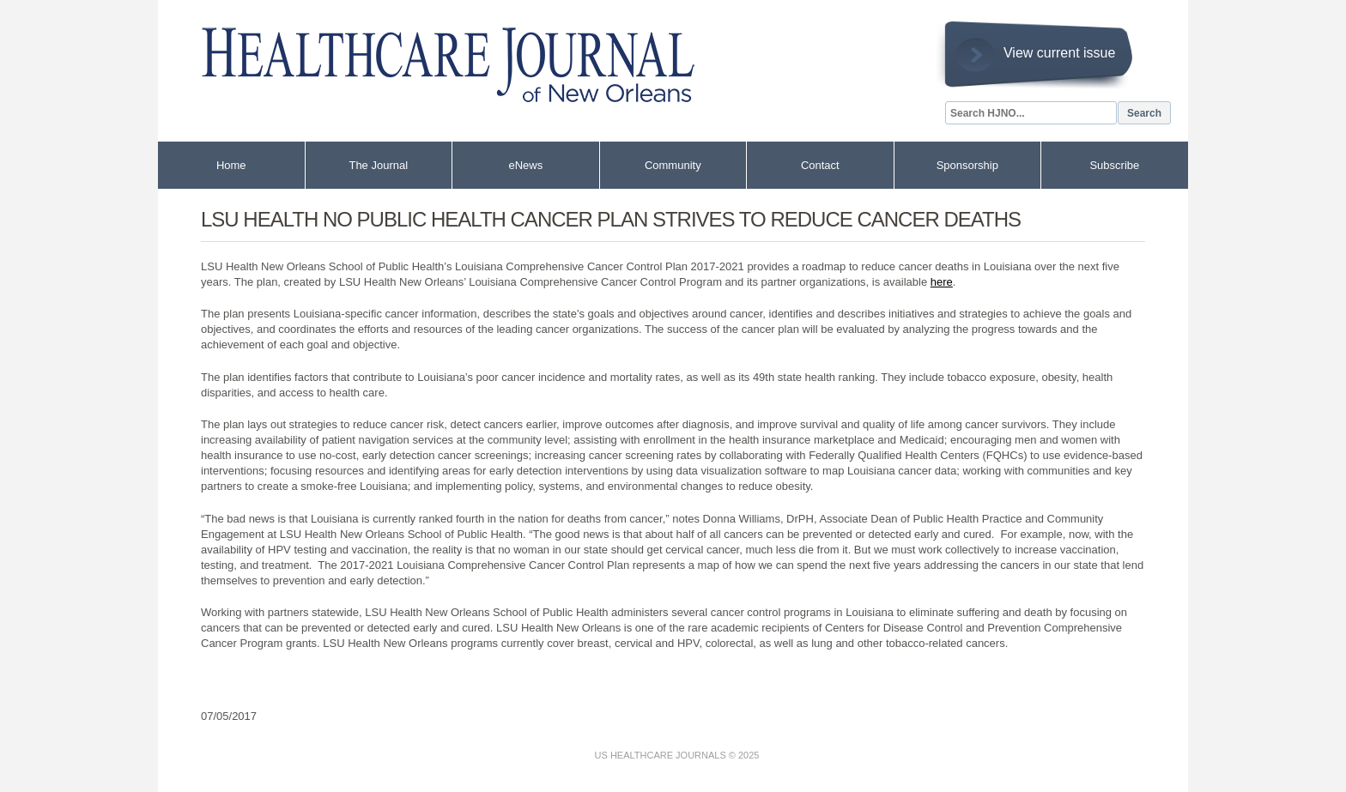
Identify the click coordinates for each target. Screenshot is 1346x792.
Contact (820, 165)
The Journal (378, 165)
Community (673, 165)
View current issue (1059, 52)
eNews (525, 165)
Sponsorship (967, 165)
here (942, 281)
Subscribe (1114, 165)
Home (231, 165)
